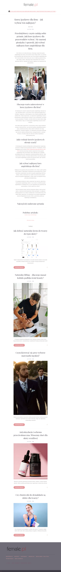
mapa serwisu (19, 558)
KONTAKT (16, 556)
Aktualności (13, 11)
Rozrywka (44, 11)
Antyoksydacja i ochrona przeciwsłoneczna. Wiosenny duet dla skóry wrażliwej (31, 435)
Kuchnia (22, 11)
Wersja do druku (30, 220)
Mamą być (50, 11)
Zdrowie (27, 11)
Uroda (31, 11)
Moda (18, 11)
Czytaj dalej (19, 267)
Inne (54, 11)
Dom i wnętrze (37, 11)
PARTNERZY (24, 556)
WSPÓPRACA (9, 556)
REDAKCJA (31, 556)
